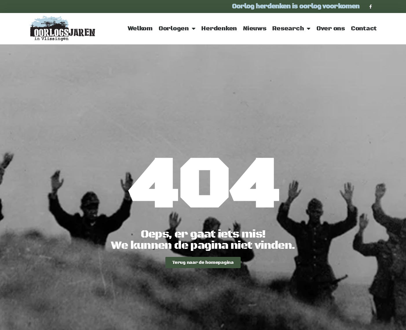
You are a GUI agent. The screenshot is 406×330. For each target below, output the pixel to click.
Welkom (140, 28)
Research (291, 29)
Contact (364, 28)
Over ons (331, 28)
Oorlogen (177, 29)
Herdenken (219, 28)
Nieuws (254, 28)
